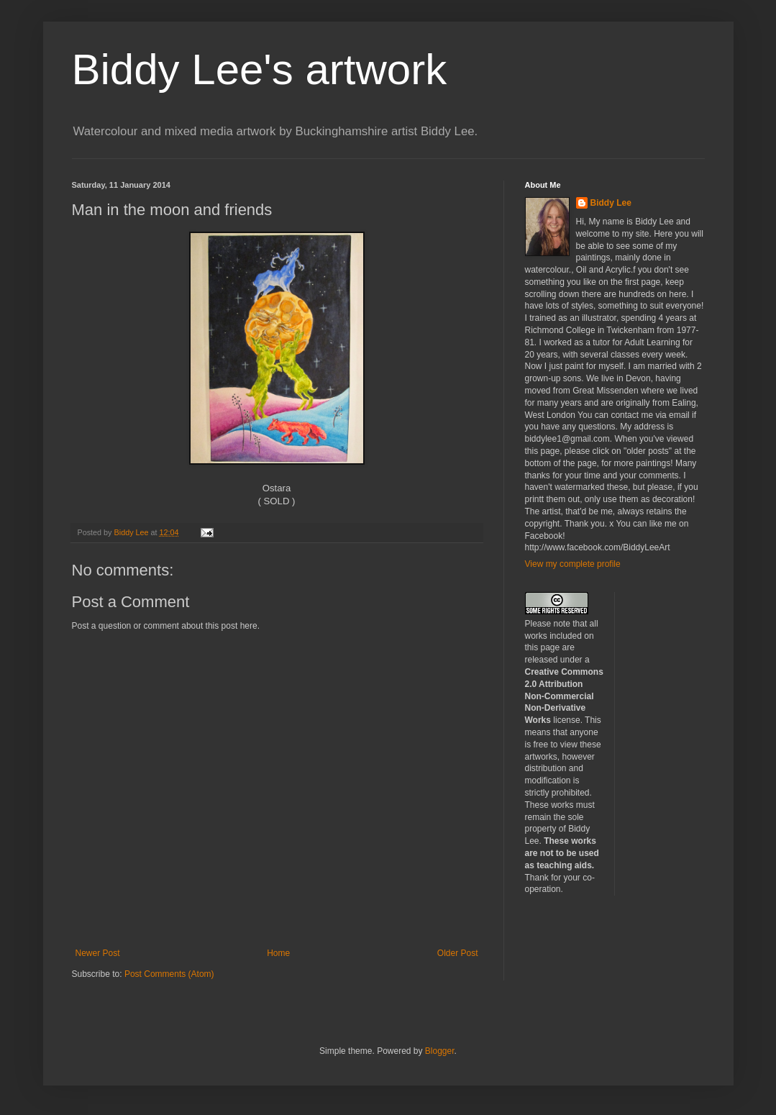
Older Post (457, 953)
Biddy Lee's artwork (259, 69)
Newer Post (98, 953)
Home (278, 953)
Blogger (440, 1051)
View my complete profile (573, 564)
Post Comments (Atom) (169, 974)
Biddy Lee (610, 203)
